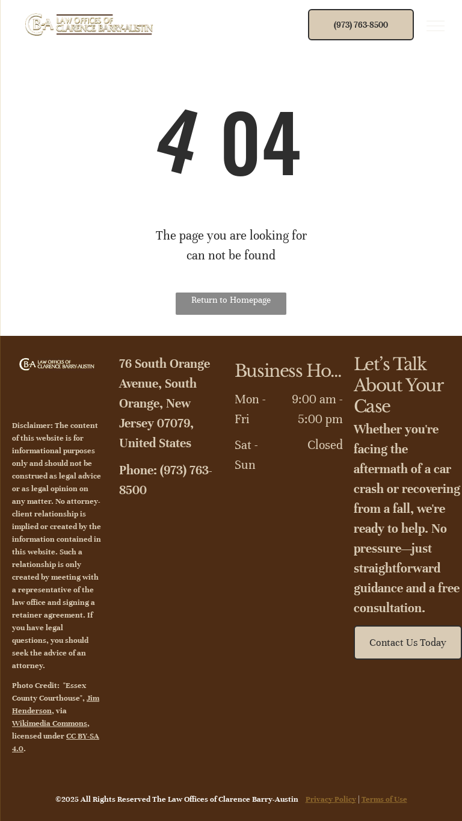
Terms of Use (384, 799)
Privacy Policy (331, 799)
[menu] (435, 26)
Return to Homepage (231, 299)
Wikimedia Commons (49, 723)
